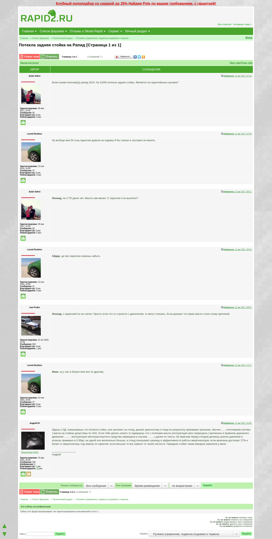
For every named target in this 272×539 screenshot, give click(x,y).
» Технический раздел (62, 38)
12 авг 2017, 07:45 (237, 134)
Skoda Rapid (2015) (30, 452)
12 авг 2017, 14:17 (237, 365)
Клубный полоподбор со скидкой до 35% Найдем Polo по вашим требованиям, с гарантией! (136, 3)
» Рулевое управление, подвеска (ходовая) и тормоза (101, 38)
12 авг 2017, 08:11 (237, 192)
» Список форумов (39, 38)
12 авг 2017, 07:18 (237, 76)
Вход (248, 37)
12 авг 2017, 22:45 (237, 423)
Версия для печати (29, 63)
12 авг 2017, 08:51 (237, 307)
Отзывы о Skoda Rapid (86, 31)
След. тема (247, 63)
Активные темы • (242, 24)
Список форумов (52, 31)
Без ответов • (225, 24)
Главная (28, 31)
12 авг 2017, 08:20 (237, 249)
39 (37, 468)
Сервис (113, 31)
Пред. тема (235, 63)
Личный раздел (136, 31)
